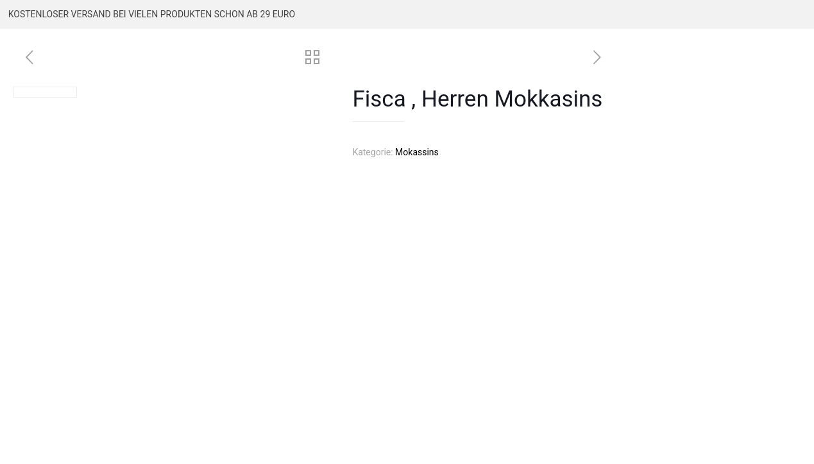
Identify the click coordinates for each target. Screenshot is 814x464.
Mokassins (417, 152)
